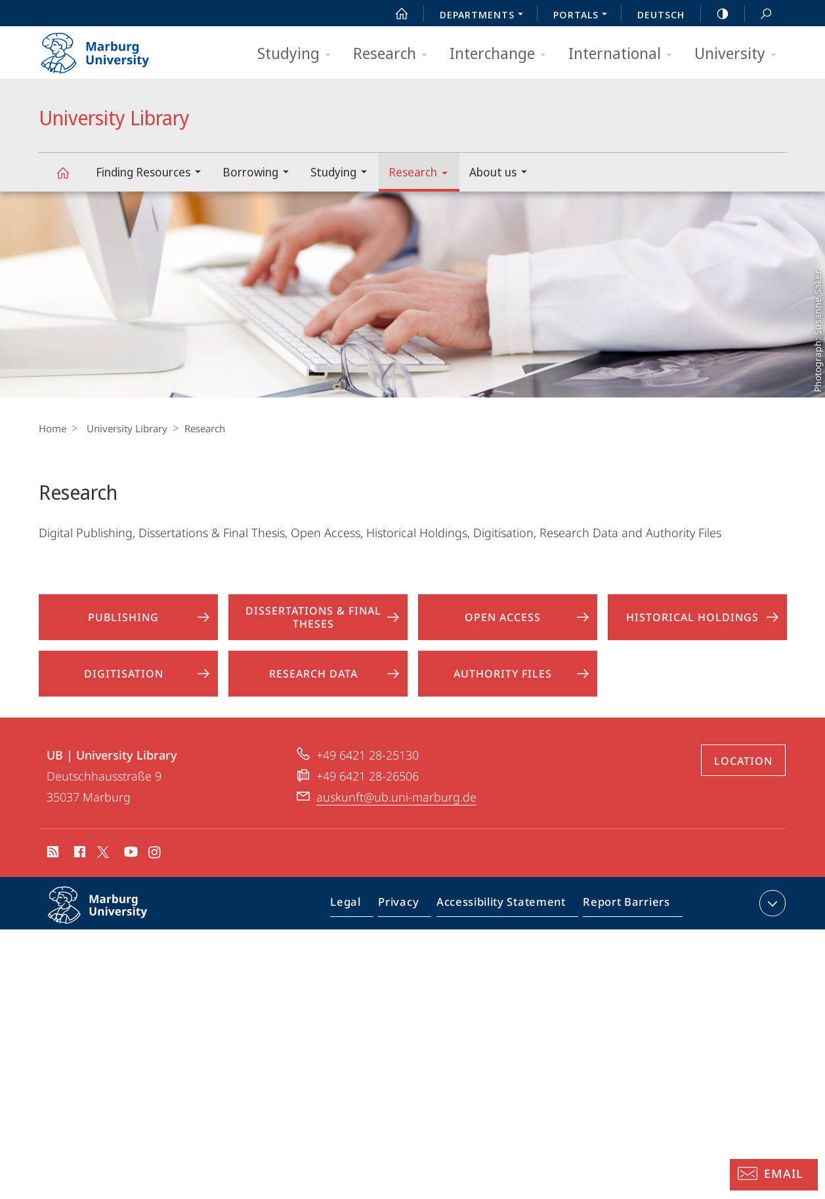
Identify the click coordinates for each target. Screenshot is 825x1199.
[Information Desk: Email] (773, 1174)
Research (394, 54)
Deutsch (661, 14)
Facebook (78, 853)
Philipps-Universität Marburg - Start (109, 48)
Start (394, 14)
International (624, 54)
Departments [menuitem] (485, 16)
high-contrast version (715, 14)
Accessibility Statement (505, 906)
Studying (298, 54)
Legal (361, 906)
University (739, 54)
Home (52, 428)
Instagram (155, 853)
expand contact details (770, 903)
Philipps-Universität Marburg (111, 915)
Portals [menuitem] (583, 16)
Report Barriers (623, 906)
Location (743, 761)
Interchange (502, 54)
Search (758, 14)
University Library (70, 179)
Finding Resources (152, 173)
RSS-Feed (51, 853)
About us (502, 173)
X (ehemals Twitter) (101, 852)
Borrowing (259, 173)
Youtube (129, 853)
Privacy (410, 906)
